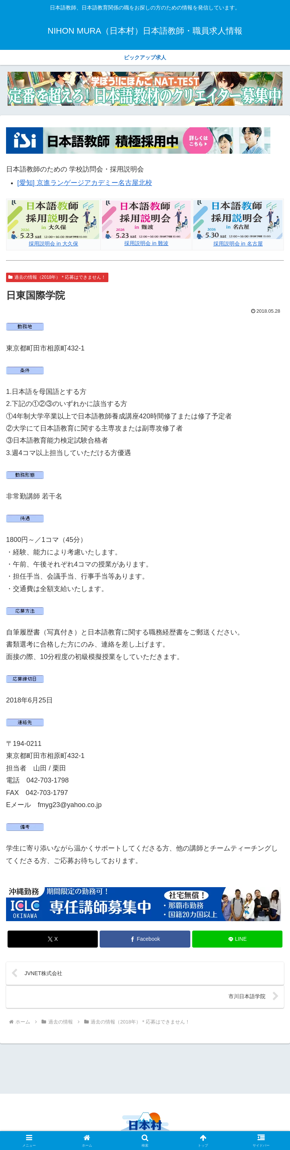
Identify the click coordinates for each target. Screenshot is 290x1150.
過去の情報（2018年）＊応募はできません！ (57, 277)
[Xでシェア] (53, 939)
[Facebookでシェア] (145, 939)
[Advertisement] (145, 1068)
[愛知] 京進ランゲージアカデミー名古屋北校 (84, 183)
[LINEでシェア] (237, 939)
